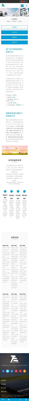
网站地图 (19, 396)
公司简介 (20, 21)
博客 (15, 396)
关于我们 (14, 21)
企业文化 (14, 32)
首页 (9, 21)
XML (22, 396)
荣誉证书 (14, 42)
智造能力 (14, 37)
